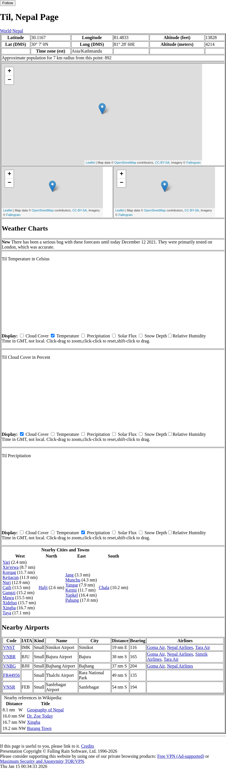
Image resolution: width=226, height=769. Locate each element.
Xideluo (10, 602)
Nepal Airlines (180, 647)
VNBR (9, 656)
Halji (43, 587)
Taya (7, 612)
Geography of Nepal (45, 709)
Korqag (9, 572)
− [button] (9, 80)
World (5, 30)
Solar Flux (127, 335)
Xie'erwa (11, 567)
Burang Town (39, 728)
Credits (87, 746)
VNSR (9, 687)
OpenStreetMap (125, 162)
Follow (7, 3)
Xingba (9, 607)
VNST (9, 647)
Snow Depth (155, 335)
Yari (6, 562)
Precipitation (98, 335)
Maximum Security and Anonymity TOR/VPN (42, 761)
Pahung (72, 600)
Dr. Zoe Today (40, 716)
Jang (69, 574)
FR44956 (11, 675)
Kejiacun (11, 577)
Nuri (7, 582)
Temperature (67, 335)
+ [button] (9, 71)
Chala (104, 587)
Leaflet (90, 162)
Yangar (71, 585)
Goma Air (156, 647)
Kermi (71, 590)
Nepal (17, 30)
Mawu (8, 597)
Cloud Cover (37, 335)
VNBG (9, 666)
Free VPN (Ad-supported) (180, 756)
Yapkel (71, 595)
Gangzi (9, 592)
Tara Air (202, 647)
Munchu (72, 580)
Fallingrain (193, 162)
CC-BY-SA (162, 162)
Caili (7, 587)
